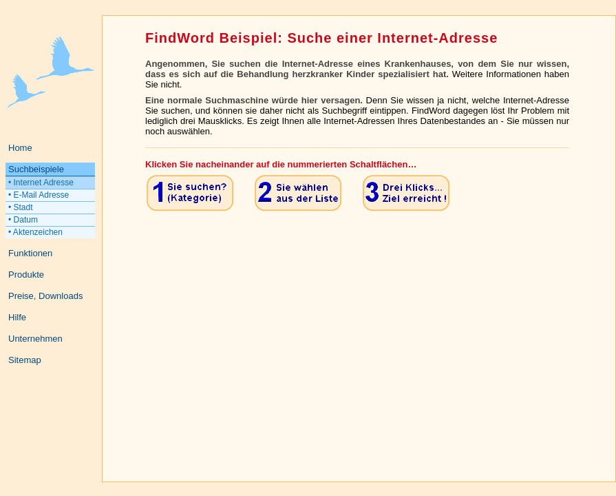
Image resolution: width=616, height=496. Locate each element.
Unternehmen (35, 338)
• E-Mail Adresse (38, 195)
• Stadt (20, 207)
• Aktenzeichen (35, 232)
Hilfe (17, 317)
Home (20, 148)
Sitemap (24, 360)
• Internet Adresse (41, 182)
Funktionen (30, 253)
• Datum (23, 220)
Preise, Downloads (45, 296)
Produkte (26, 274)
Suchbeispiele (36, 169)
